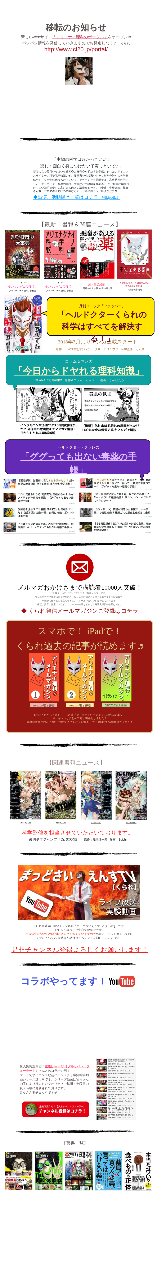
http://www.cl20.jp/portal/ (76, 49)
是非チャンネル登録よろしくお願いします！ (80, 949)
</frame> (77, 1022)
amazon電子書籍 (116, 705)
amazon (25, 822)
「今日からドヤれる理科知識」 (79, 371)
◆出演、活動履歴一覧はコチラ (76, 197)
